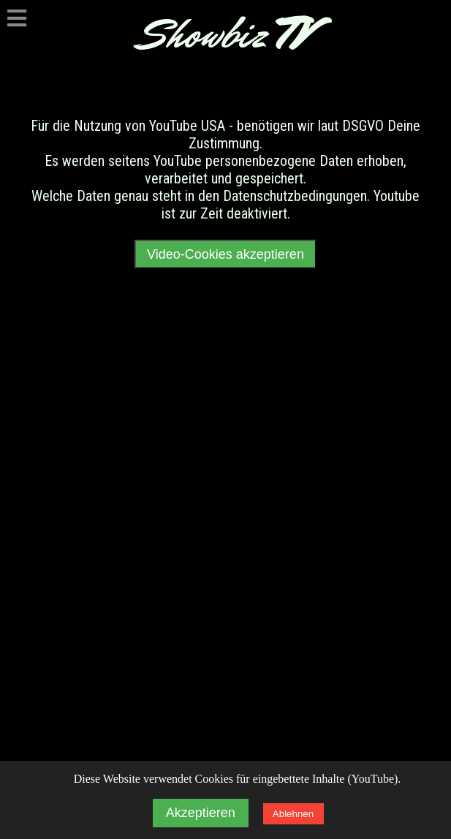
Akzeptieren (200, 812)
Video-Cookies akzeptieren (225, 254)
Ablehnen (293, 813)
